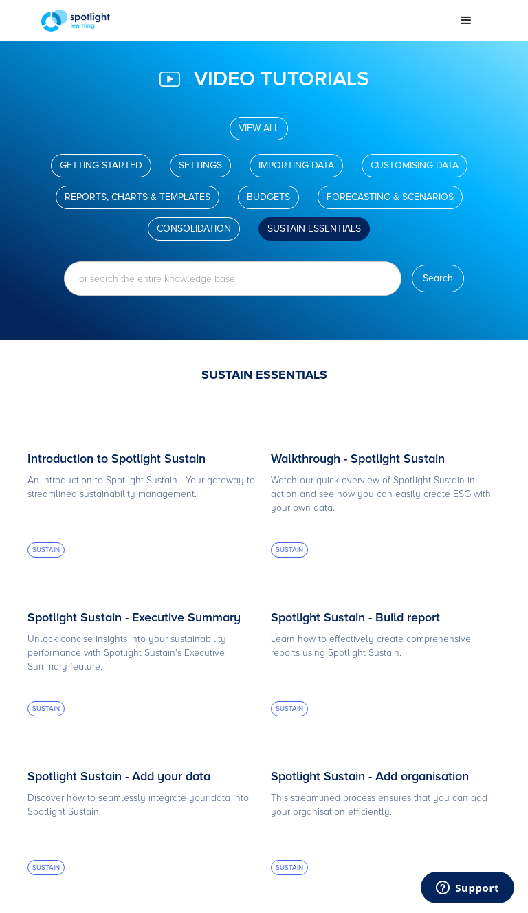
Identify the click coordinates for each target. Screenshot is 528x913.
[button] (466, 20)
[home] (243, 20)
